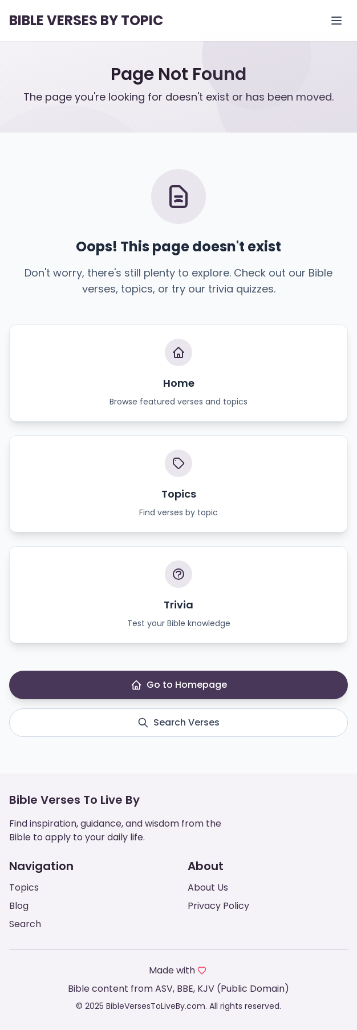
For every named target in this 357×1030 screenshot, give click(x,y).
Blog (19, 905)
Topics (24, 887)
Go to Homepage (179, 684)
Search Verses (178, 722)
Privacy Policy (218, 905)
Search (25, 924)
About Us (208, 887)
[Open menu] (336, 20)
